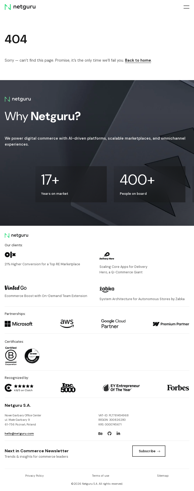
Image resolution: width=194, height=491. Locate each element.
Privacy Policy (34, 475)
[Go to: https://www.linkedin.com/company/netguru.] (118, 433)
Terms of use (100, 475)
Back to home (138, 60)
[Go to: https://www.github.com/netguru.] (109, 433)
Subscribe (149, 451)
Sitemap (163, 475)
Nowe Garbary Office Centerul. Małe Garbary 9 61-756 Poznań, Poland (23, 420)
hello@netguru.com (19, 433)
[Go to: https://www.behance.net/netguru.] (100, 433)
